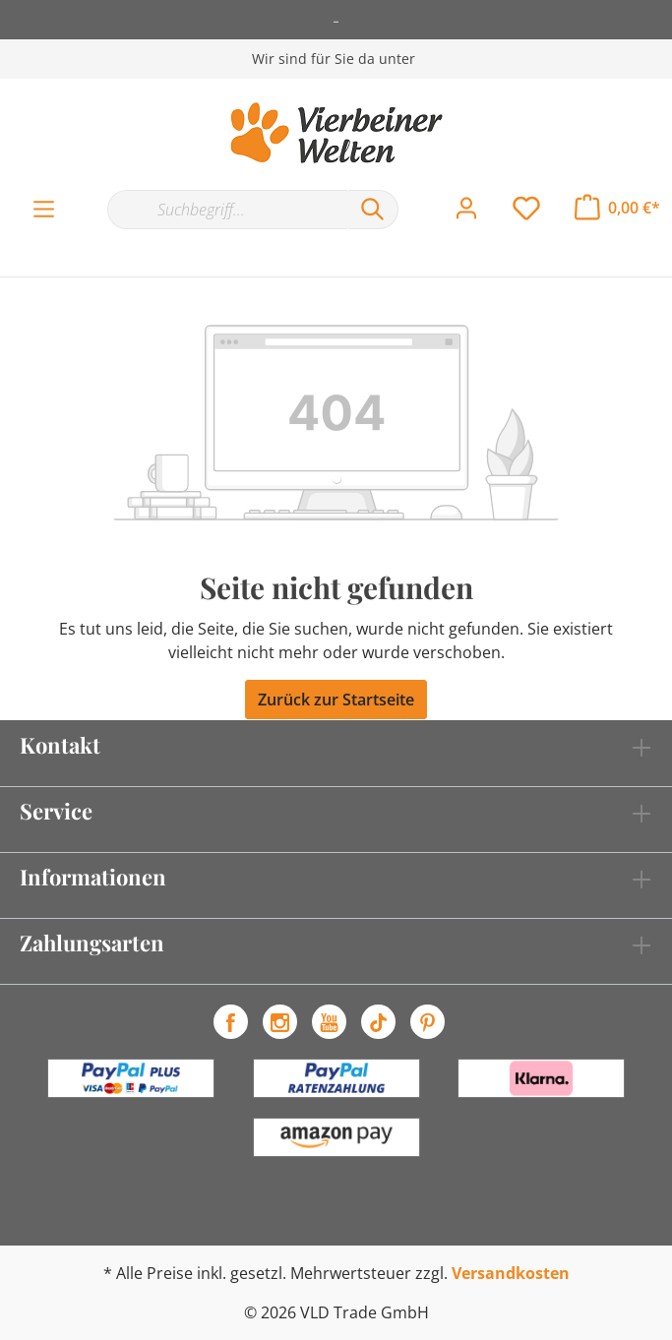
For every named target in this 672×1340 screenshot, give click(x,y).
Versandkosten (511, 1273)
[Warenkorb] (617, 207)
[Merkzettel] (526, 208)
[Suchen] (372, 209)
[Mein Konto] (466, 208)
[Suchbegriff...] (227, 209)
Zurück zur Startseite (336, 699)
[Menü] (44, 209)
